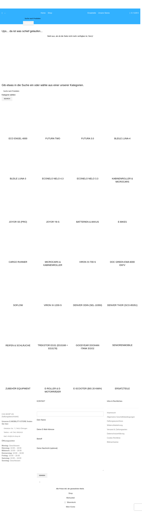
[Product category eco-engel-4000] (18, 122)
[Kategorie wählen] (70, 94)
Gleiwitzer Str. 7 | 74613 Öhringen (15, 428)
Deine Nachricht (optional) (70, 454)
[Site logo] (70, 13)
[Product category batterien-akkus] (87, 206)
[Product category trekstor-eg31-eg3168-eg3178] (52, 330)
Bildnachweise (112, 442)
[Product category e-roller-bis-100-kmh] (52, 373)
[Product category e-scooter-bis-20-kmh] (87, 372)
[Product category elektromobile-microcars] (52, 247)
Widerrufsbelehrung (115, 425)
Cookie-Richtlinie (113, 438)
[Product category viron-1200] (52, 289)
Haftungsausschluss (115, 421)
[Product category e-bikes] (122, 206)
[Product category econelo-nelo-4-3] (52, 162)
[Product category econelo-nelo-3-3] (87, 162)
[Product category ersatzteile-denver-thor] (122, 289)
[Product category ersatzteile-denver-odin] (87, 289)
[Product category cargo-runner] (18, 246)
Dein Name (70, 421)
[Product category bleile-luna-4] (122, 122)
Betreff (70, 440)
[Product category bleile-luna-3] (18, 162)
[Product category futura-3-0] (87, 122)
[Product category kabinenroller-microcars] (122, 163)
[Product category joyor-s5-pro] (18, 206)
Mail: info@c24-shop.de (12, 436)
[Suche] (2, 13)
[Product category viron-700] (87, 246)
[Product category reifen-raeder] (18, 329)
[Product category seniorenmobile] (122, 329)
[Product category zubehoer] (18, 372)
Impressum (111, 413)
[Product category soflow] (18, 289)
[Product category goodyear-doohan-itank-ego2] (87, 330)
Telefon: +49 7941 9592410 (13, 432)
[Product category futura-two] (52, 122)
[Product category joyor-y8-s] (52, 206)
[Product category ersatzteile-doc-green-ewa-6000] (122, 247)
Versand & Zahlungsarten (117, 429)
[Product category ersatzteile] (122, 372)
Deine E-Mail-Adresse (70, 431)
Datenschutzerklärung (115, 434)
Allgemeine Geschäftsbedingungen (121, 417)
